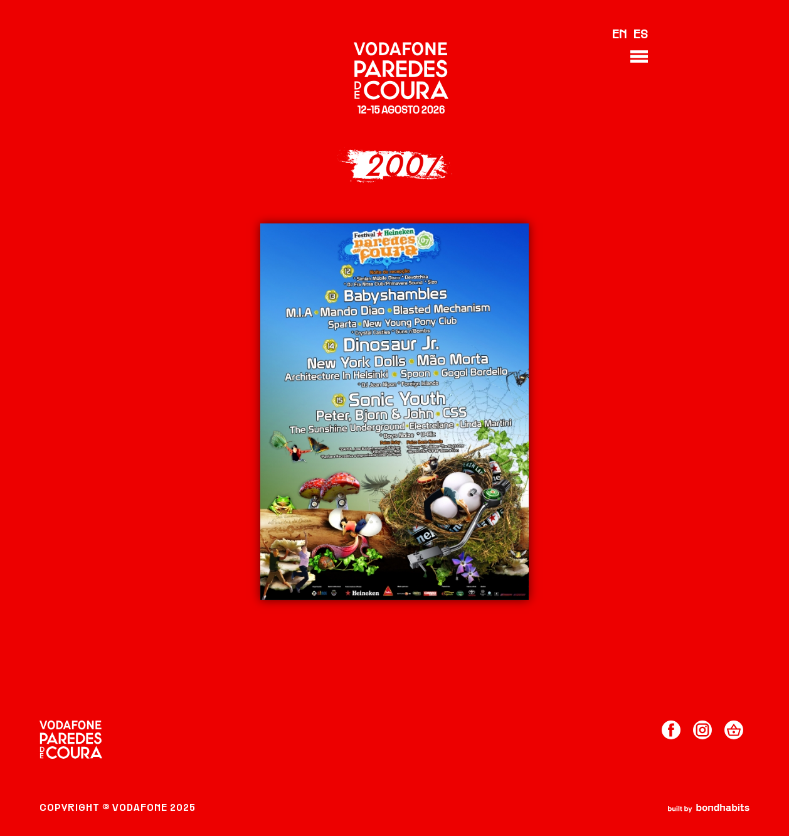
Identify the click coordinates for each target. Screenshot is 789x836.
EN (619, 35)
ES (640, 35)
